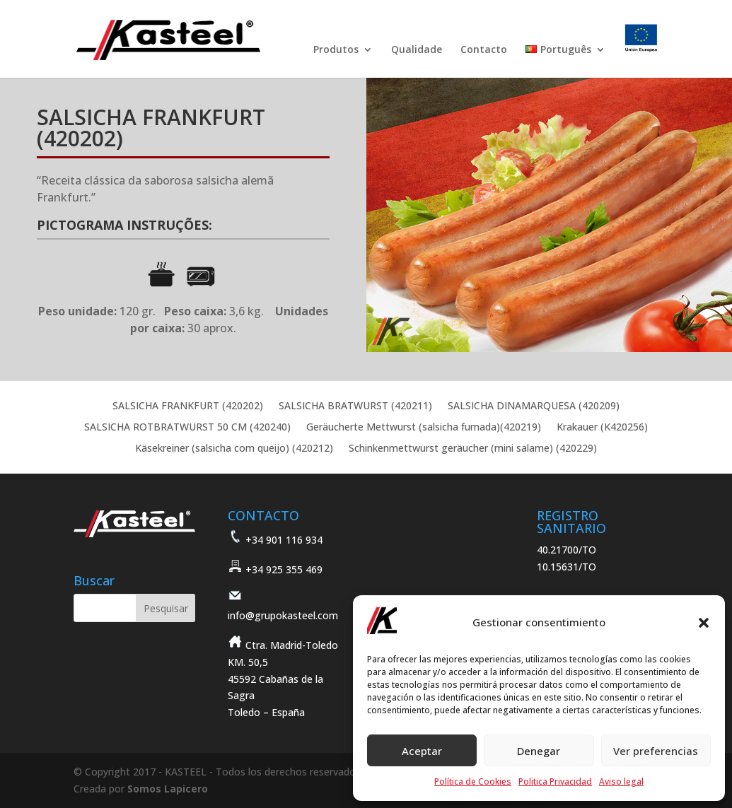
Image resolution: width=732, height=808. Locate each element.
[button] (704, 623)
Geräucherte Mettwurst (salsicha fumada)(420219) (423, 427)
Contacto (483, 50)
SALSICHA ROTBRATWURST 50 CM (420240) (187, 427)
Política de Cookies (472, 781)
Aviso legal (621, 781)
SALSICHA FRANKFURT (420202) (187, 406)
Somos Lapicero (167, 788)
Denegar (538, 751)
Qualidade (416, 50)
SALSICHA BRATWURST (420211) (355, 406)
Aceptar (422, 751)
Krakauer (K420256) (602, 427)
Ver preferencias (655, 751)
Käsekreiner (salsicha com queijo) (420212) (234, 449)
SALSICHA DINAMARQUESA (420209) (534, 406)
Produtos (336, 50)
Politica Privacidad (555, 781)
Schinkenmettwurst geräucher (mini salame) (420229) (473, 449)
